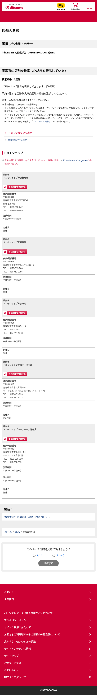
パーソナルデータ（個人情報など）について (28, 613)
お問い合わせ (11, 670)
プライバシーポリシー (16, 620)
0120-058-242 (16, 207)
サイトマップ (11, 655)
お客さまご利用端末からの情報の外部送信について (32, 634)
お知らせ (9, 592)
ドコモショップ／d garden (74, 160)
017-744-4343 (16, 333)
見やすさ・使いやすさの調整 (20, 641)
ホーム (8, 531)
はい (39, 555)
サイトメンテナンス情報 (47, 648)
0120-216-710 (16, 459)
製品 (7, 509)
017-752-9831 (16, 462)
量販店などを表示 (17, 139)
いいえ (60, 555)
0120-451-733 (16, 394)
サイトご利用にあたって (17, 627)
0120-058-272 (16, 329)
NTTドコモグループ (47, 677)
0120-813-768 (16, 268)
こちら (26, 111)
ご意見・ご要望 (12, 663)
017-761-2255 (16, 272)
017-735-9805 (16, 210)
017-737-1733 (16, 397)
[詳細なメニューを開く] (90, 6)
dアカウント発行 (42, 121)
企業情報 (9, 599)
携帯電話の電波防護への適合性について (26, 517)
